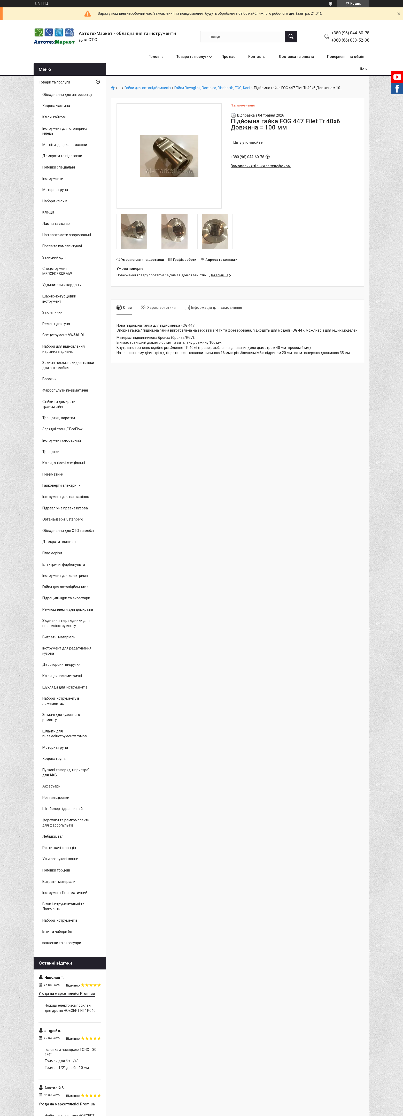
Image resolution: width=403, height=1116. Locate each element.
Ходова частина (56, 106)
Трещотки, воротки (58, 418)
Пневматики (52, 474)
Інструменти (52, 179)
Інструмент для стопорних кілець (64, 131)
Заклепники (52, 312)
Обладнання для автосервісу (67, 95)
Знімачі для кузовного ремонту (61, 717)
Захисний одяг (54, 257)
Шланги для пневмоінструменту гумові (65, 733)
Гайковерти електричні (61, 485)
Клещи (48, 212)
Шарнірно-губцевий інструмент (59, 298)
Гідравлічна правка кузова (65, 508)
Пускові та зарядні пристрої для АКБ (65, 772)
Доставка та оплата (296, 57)
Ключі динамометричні (62, 676)
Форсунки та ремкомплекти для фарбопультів (65, 822)
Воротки (49, 379)
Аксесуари (51, 786)
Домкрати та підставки (62, 156)
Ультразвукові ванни (60, 859)
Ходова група (54, 758)
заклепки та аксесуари (61, 943)
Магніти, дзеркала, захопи (64, 145)
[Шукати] (291, 36)
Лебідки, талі (53, 836)
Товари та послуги (192, 57)
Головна (156, 57)
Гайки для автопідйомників (148, 88)
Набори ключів (54, 201)
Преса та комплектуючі (62, 246)
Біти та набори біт (57, 931)
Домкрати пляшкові (59, 542)
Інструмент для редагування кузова (66, 650)
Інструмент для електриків (65, 576)
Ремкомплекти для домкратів (67, 609)
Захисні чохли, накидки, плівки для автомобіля (68, 365)
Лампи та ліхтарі (56, 223)
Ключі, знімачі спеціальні (63, 463)
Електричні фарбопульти (63, 564)
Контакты (257, 57)
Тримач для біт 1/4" (61, 1061)
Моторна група (55, 190)
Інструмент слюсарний (61, 440)
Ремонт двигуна (56, 324)
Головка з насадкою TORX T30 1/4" (70, 1052)
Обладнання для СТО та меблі (68, 531)
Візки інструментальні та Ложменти (63, 906)
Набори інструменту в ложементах (60, 701)
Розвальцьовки (55, 798)
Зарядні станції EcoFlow (62, 429)
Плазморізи (52, 553)
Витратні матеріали (58, 637)
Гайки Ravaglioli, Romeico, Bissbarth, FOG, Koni (212, 88)
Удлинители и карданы (61, 285)
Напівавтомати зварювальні (66, 235)
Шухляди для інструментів (65, 687)
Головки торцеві (56, 870)
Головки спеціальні (58, 167)
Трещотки (50, 452)
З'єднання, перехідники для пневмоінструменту (66, 623)
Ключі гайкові (54, 117)
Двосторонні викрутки (61, 664)
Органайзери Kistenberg (62, 519)
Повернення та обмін (345, 57)
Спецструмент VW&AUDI (63, 335)
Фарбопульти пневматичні (65, 390)
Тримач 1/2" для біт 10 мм (67, 1068)
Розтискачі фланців (59, 848)
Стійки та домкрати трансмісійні (58, 404)
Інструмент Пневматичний (64, 893)
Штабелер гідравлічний (62, 809)
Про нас (228, 57)
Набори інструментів (60, 920)
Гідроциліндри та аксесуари (66, 598)
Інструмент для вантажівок (65, 497)
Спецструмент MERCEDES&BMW (57, 271)
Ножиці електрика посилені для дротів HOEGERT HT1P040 (70, 1008)
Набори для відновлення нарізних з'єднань (63, 349)
